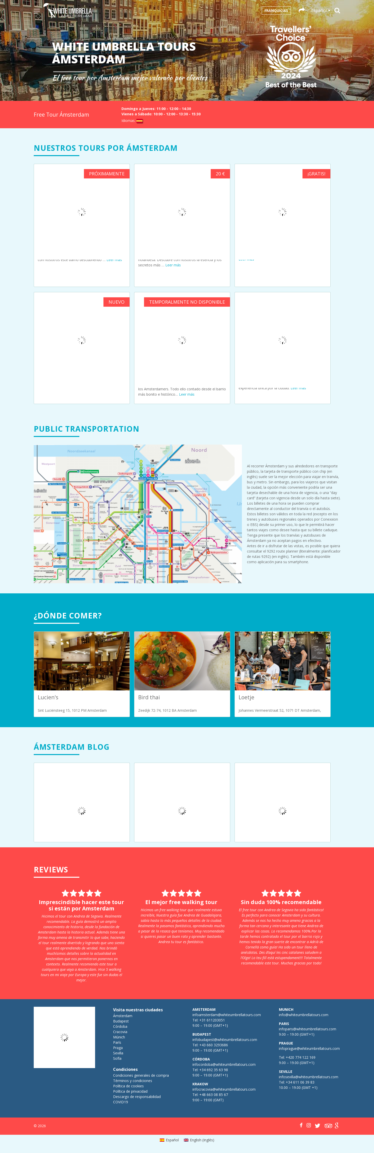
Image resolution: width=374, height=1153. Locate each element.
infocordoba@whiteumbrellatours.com (224, 1064)
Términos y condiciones (132, 1080)
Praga (118, 1047)
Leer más (114, 259)
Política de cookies (128, 1086)
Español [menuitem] (172, 1140)
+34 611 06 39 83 (300, 1082)
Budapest (121, 1021)
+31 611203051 (212, 1020)
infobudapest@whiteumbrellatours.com (224, 1039)
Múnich (119, 1037)
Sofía (117, 1058)
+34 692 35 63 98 (213, 1069)
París (117, 1042)
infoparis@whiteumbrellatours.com (307, 1029)
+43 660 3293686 (213, 1044)
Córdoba (120, 1026)
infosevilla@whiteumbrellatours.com (308, 1076)
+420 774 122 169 (300, 1057)
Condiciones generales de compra (141, 1075)
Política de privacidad (130, 1091)
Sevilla (118, 1053)
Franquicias (276, 10)
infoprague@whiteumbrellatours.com (309, 1048)
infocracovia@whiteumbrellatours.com (224, 1089)
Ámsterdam (122, 1015)
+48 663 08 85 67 (213, 1094)
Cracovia (120, 1031)
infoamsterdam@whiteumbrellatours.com (226, 1014)
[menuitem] (169, 1140)
